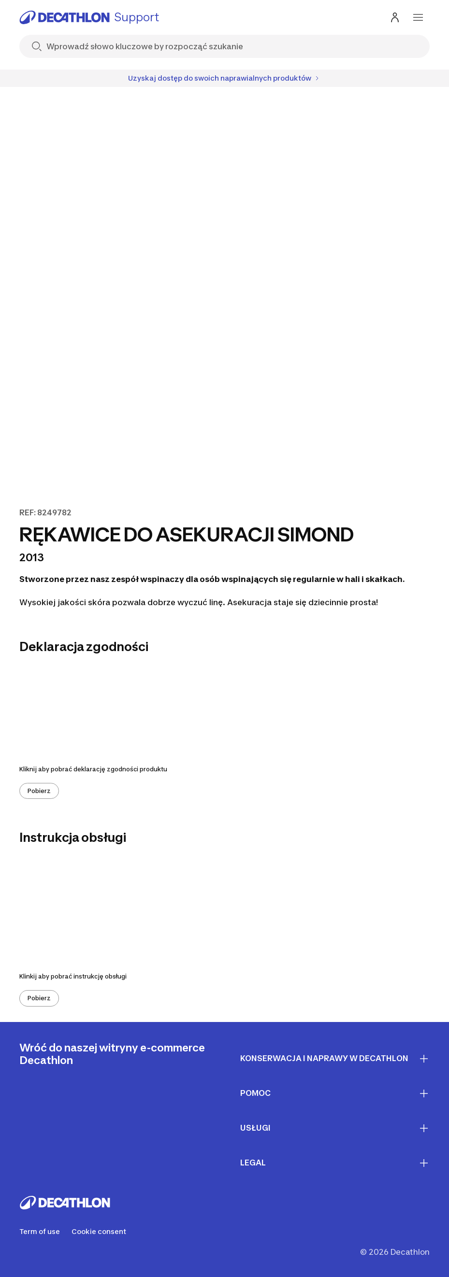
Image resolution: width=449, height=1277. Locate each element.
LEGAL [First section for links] (335, 1163)
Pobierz (39, 791)
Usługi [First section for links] (335, 1128)
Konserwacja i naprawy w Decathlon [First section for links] (335, 1058)
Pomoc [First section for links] (335, 1093)
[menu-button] (418, 17)
